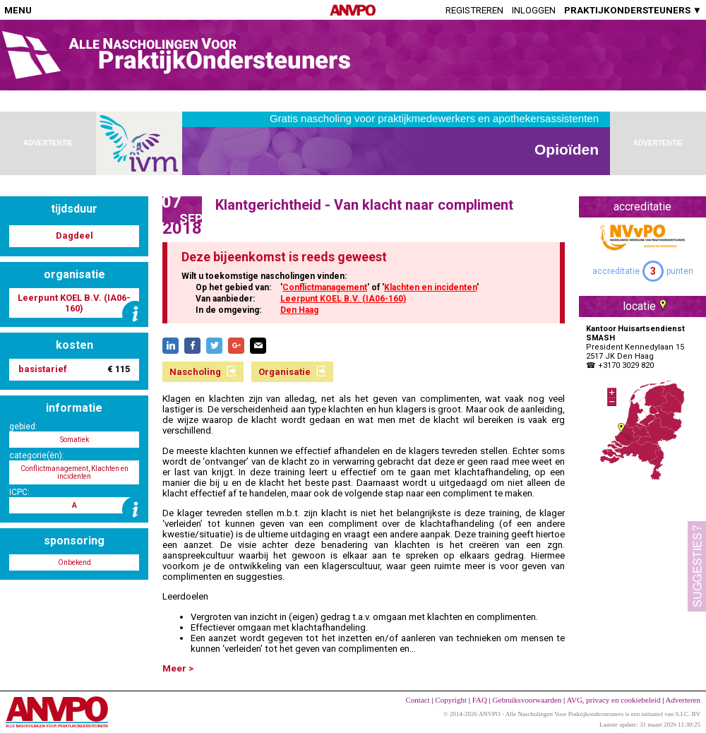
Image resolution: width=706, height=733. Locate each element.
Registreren (474, 10)
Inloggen (534, 10)
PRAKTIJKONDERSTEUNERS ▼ (633, 10)
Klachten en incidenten (430, 287)
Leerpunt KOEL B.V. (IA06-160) (343, 299)
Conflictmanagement (324, 287)
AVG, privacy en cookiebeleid (613, 700)
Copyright (451, 700)
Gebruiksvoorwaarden (527, 700)
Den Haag (299, 310)
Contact (417, 700)
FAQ (479, 700)
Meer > (177, 668)
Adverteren (683, 700)
